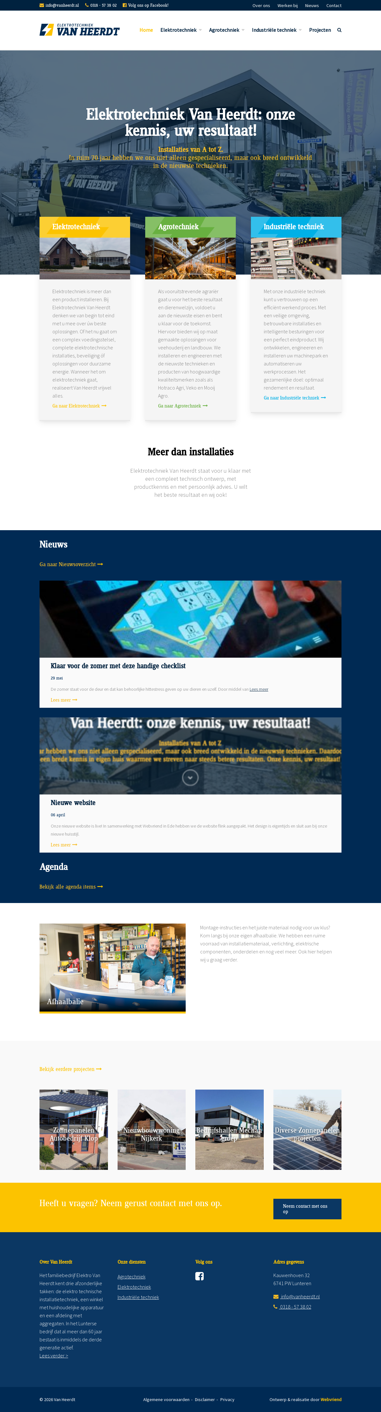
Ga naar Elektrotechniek (76, 406)
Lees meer (259, 689)
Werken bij (288, 5)
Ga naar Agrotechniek (179, 406)
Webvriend (331, 1399)
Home (146, 30)
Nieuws (312, 5)
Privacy (227, 1399)
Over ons (261, 5)
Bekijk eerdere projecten (67, 1069)
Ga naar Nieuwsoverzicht (68, 564)
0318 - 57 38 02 (103, 5)
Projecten (320, 30)
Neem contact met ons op (305, 1209)
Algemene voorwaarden (166, 1399)
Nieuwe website (73, 803)
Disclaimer (205, 1399)
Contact (333, 5)
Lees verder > (54, 1355)
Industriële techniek (274, 30)
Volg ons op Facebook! (148, 5)
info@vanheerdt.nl (62, 5)
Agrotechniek (224, 30)
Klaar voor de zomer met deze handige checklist (118, 666)
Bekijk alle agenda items (68, 887)
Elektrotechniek (178, 30)
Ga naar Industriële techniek (291, 398)
